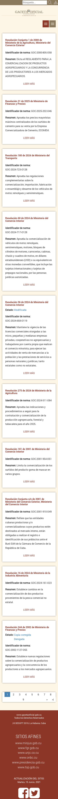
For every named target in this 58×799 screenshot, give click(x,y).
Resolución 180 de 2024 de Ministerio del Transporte (27, 157)
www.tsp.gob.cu (28, 767)
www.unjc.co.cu (28, 752)
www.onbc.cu (28, 757)
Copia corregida (22, 634)
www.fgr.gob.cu (28, 748)
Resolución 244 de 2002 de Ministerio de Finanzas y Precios (27, 628)
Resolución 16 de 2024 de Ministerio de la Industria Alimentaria (27, 574)
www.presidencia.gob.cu (28, 762)
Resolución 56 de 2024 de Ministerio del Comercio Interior (26, 303)
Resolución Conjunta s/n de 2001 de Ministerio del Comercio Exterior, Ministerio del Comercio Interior (28, 501)
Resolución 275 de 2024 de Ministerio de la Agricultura (28, 392)
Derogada (19, 639)
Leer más (29, 84)
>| (53, 699)
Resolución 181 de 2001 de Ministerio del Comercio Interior (27, 450)
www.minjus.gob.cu (28, 743)
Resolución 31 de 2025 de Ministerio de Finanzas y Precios (26, 102)
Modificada (20, 309)
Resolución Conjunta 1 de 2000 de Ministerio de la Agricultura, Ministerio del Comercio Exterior (27, 42)
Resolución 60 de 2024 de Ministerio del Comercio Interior (26, 219)
